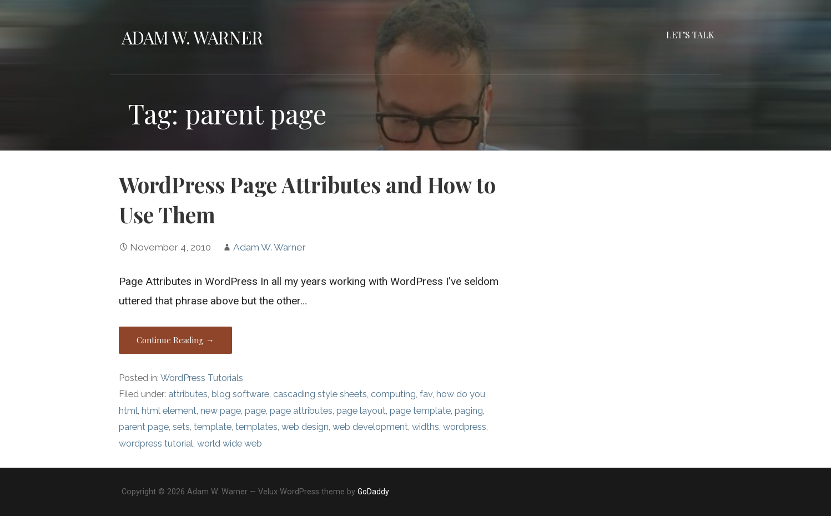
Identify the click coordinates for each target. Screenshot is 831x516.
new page (220, 410)
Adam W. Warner (192, 37)
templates (256, 427)
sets (181, 427)
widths (425, 427)
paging (469, 410)
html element (169, 410)
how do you (460, 394)
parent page (144, 427)
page (255, 410)
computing (393, 394)
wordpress (464, 427)
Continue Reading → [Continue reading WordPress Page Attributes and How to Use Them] (175, 339)
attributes (188, 394)
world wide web (229, 443)
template (212, 427)
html (128, 410)
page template (420, 410)
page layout (361, 410)
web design (305, 427)
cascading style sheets (320, 394)
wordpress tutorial (156, 443)
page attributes (301, 410)
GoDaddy (373, 491)
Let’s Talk (690, 35)
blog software (240, 394)
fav (426, 394)
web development (370, 427)
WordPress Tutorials (201, 378)
